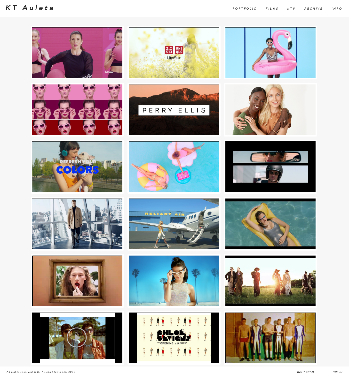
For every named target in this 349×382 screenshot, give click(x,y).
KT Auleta (30, 8)
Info (337, 9)
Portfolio (244, 9)
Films (272, 9)
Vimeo (338, 372)
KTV (291, 9)
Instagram (305, 372)
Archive (313, 9)
